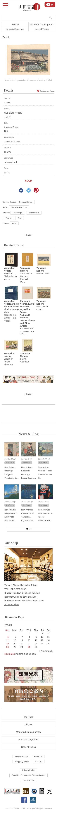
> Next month (46, 651)
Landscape (17, 213)
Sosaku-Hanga (25, 202)
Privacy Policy (28, 770)
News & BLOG (21, 756)
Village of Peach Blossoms (9, 359)
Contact (38, 761)
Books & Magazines (15, 29)
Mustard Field (42, 271)
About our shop (11, 604)
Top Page (28, 717)
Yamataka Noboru (19, 207)
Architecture (34, 213)
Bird (19, 218)
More (28, 529)
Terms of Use (28, 780)
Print (14, 223)
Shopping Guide (22, 761)
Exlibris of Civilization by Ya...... (10, 273)
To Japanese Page (45, 91)
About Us (38, 756)
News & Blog (29, 433)
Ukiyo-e (15, 24)
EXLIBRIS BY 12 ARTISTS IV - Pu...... (27, 317)
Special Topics (42, 29)
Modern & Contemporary (42, 24)
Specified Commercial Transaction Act (28, 775)
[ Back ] (5, 37)
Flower (8, 218)
